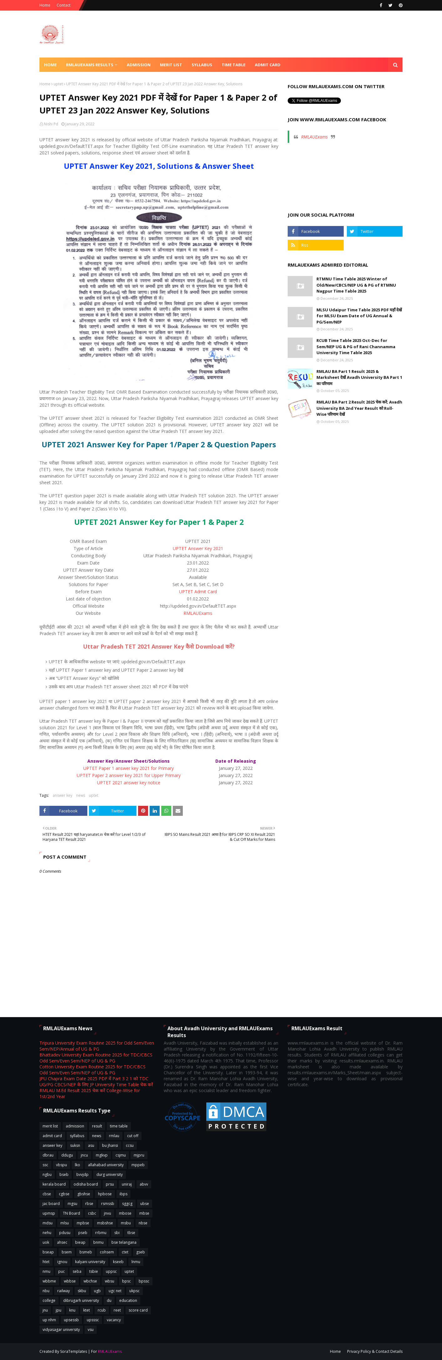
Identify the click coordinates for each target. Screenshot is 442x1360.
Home (44, 5)
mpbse (83, 1223)
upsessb (71, 1319)
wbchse (90, 1281)
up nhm (49, 1319)
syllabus (77, 1135)
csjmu (121, 1155)
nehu (47, 1232)
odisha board (86, 1184)
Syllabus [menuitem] (202, 65)
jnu (45, 1310)
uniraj (127, 1184)
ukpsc (134, 1290)
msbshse (105, 1223)
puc (61, 1271)
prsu (110, 1184)
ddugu (67, 1155)
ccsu (130, 1145)
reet (117, 1310)
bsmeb (86, 1252)
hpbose (105, 1194)
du (109, 1300)
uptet (58, 84)
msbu (126, 1223)
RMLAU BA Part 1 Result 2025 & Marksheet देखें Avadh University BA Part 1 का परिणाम (359, 377)
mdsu (48, 1223)
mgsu (72, 1203)
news (80, 795)
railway (63, 1290)
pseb (82, 1232)
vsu (91, 1329)
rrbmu (100, 1232)
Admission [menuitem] (139, 65)
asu (91, 1145)
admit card (52, 1135)
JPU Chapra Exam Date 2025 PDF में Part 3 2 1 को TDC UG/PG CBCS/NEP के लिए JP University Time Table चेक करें (96, 1081)
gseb (140, 1252)
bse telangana (123, 1242)
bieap (80, 1242)
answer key (62, 795)
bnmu (98, 1242)
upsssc (93, 1319)
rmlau (114, 1135)
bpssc (144, 1281)
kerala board (54, 1184)
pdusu (64, 1232)
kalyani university (90, 1261)
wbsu (109, 1281)
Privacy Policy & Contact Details (375, 1351)
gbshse (83, 1194)
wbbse (70, 1281)
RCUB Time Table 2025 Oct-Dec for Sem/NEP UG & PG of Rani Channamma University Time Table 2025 (355, 346)
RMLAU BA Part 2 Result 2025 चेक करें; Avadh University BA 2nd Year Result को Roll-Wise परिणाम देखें (359, 408)
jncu (84, 1155)
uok (46, 1242)
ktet (86, 1310)
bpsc (126, 1281)
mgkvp (102, 1155)
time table (119, 1126)
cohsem (107, 1252)
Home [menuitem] (50, 65)
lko (77, 1164)
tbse (131, 1232)
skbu (82, 1290)
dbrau (48, 1155)
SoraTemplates (73, 1351)
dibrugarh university (81, 1300)
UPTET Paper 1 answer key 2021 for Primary (128, 768)
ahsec (62, 1242)
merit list (50, 1126)
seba (77, 1271)
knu (72, 1310)
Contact (63, 5)
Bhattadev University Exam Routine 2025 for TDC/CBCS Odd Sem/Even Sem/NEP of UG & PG (95, 1058)
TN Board (71, 1213)
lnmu (135, 1261)
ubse (144, 1203)
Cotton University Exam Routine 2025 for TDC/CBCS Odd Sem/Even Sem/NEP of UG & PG (92, 1070)
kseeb (118, 1261)
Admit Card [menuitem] (267, 65)
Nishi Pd (51, 124)
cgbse (64, 1194)
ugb (97, 1290)
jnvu (107, 1213)
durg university (109, 1174)
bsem (67, 1252)
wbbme (49, 1281)
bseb (64, 1174)
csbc (92, 1213)
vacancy (114, 1319)
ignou (62, 1261)
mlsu (64, 1223)
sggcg (127, 1203)
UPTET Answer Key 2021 (198, 548)
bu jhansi (110, 1145)
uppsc (111, 1271)
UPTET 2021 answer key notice (128, 782)
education (128, 1300)
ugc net (115, 1290)
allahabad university (106, 1164)
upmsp (49, 1213)
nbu (46, 1290)
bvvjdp (82, 1174)
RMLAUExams (197, 613)
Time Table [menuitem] (233, 65)
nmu (46, 1271)
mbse (144, 1213)
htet (46, 1261)
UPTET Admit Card (198, 592)
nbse (143, 1223)
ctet (125, 1252)
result (97, 1126)
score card (138, 1310)
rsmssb (107, 1203)
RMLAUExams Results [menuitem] (89, 65)
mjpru (139, 1155)
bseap (48, 1252)
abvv (144, 1184)
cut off (132, 1135)
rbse (89, 1203)
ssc (45, 1164)
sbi (117, 1232)
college (49, 1300)
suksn (75, 1145)
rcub (102, 1310)
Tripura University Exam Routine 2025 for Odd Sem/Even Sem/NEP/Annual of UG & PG (96, 1046)
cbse (47, 1194)
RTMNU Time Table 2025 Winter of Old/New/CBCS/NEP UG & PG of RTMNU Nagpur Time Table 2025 (356, 285)
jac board (51, 1203)
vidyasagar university (61, 1329)
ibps (123, 1194)
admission (75, 1126)
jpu (58, 1310)
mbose (125, 1213)
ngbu (47, 1174)
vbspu (61, 1164)
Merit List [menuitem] (171, 65)
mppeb (138, 1164)
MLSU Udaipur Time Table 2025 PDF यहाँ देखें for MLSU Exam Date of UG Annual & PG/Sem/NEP (359, 316)
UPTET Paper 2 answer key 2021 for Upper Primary (129, 775)
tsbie (93, 1271)
